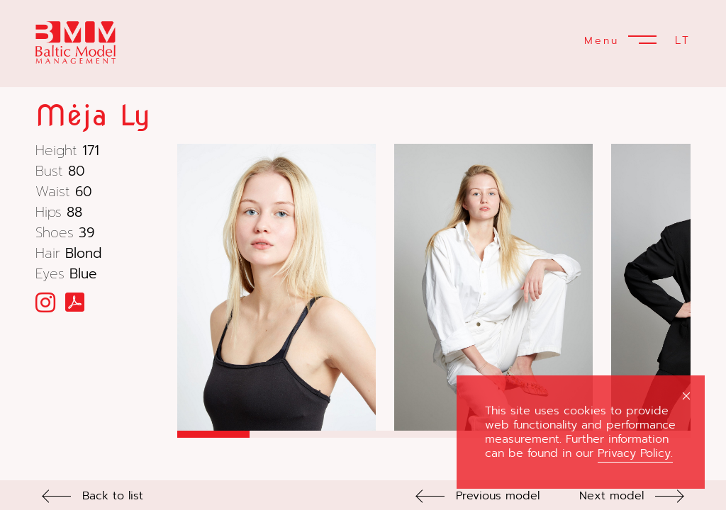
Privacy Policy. (635, 453)
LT (683, 40)
